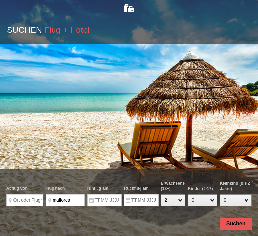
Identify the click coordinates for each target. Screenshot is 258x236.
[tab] (129, 8)
